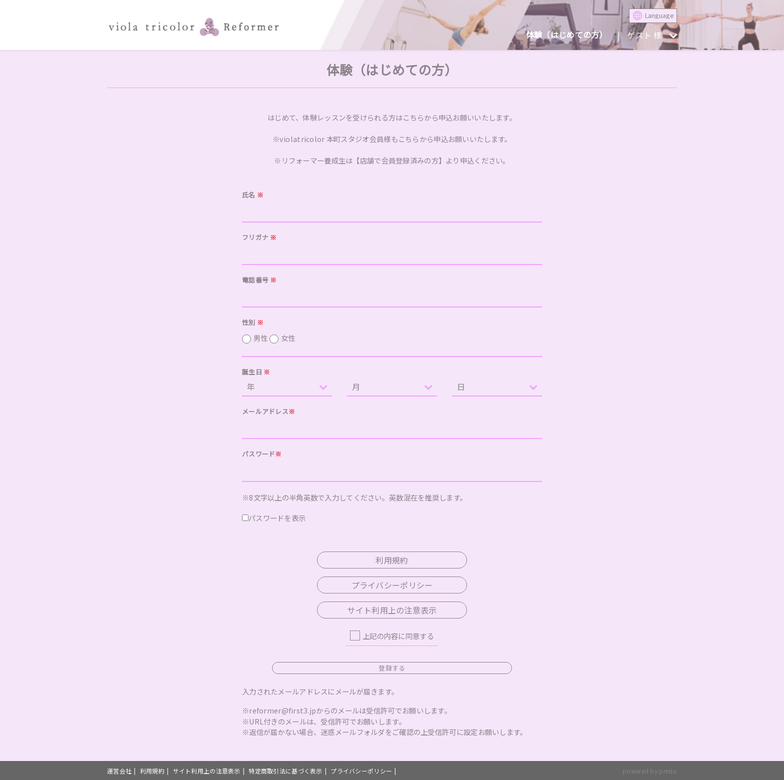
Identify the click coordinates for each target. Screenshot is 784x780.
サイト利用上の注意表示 (391, 610)
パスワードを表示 (274, 517)
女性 (288, 337)
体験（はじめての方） (567, 34)
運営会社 (119, 770)
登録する (391, 667)
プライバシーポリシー (392, 585)
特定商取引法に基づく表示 (285, 770)
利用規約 (392, 560)
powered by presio (649, 770)
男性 (274, 338)
